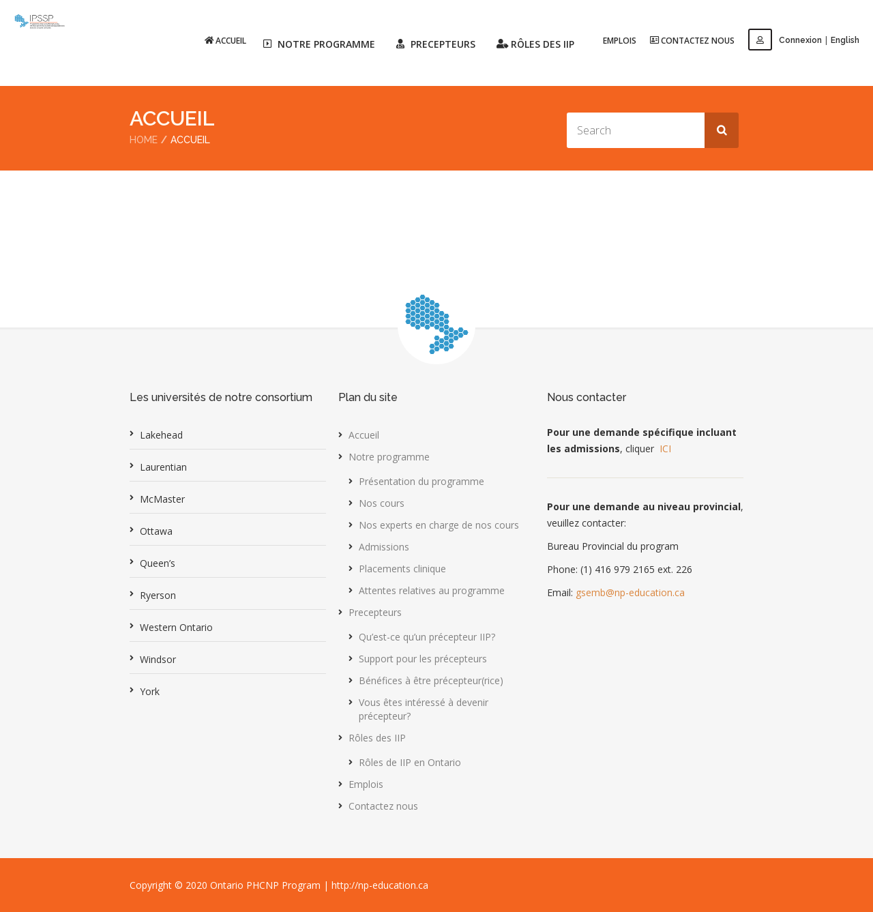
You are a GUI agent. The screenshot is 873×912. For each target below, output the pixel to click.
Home (144, 139)
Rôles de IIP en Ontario (410, 761)
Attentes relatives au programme (432, 589)
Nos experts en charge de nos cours (439, 524)
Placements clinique (402, 567)
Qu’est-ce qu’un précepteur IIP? (427, 636)
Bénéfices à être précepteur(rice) (431, 679)
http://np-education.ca (379, 884)
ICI (665, 447)
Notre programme (389, 456)
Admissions (384, 546)
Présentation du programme (421, 480)
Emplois (619, 40)
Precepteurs (375, 611)
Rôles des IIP (377, 737)
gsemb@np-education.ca (630, 591)
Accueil (225, 40)
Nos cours (381, 502)
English (845, 40)
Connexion (785, 40)
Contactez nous (692, 40)
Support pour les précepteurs (423, 657)
